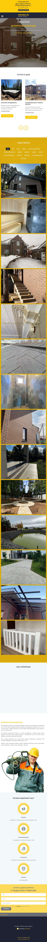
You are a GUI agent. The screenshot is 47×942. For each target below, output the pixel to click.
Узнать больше (7, 115)
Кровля (20, 152)
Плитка (41, 152)
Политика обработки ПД (23, 939)
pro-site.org (27, 928)
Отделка (27, 152)
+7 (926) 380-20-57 (23, 2)
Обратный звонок (23, 10)
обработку (18, 906)
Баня (18, 148)
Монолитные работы (34, 148)
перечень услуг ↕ (5, 914)
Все (8, 148)
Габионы (19, 155)
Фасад (24, 148)
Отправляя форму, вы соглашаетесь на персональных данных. (15, 906)
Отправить (6, 908)
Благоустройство (9, 155)
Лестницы (23, 158)
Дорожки (27, 155)
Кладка (34, 152)
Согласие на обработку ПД (23, 937)
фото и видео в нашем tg (23, 3)
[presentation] (21, 128)
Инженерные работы (9, 152)
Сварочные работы (38, 155)
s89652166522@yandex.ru (23, 5)
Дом (13, 148)
